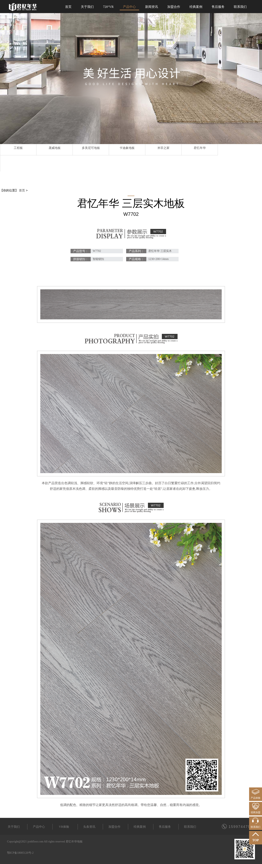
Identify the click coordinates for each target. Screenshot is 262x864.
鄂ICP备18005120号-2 (20, 852)
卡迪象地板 (127, 148)
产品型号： (80, 251)
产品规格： (136, 259)
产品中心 (39, 826)
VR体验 (64, 826)
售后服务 (165, 826)
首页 (22, 190)
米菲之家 (163, 148)
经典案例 (140, 826)
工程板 (18, 148)
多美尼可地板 (91, 148)
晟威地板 (55, 148)
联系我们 (190, 826)
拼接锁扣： (80, 259)
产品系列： (136, 251)
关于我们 (14, 826)
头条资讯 (89, 826)
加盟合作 (114, 826)
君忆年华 (200, 148)
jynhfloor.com (35, 841)
